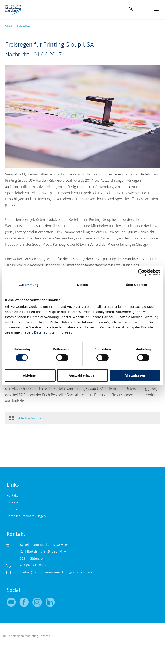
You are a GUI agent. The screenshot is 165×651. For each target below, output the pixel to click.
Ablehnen (30, 375)
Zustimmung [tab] (28, 285)
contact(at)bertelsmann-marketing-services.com (56, 572)
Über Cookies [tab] (136, 285)
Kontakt (12, 495)
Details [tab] (82, 285)
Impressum (66, 332)
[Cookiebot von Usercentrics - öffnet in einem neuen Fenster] (141, 272)
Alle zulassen (135, 375)
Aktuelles (23, 26)
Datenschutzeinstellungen (26, 516)
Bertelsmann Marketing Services (28, 636)
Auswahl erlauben (82, 375)
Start (8, 26)
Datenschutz (44, 332)
